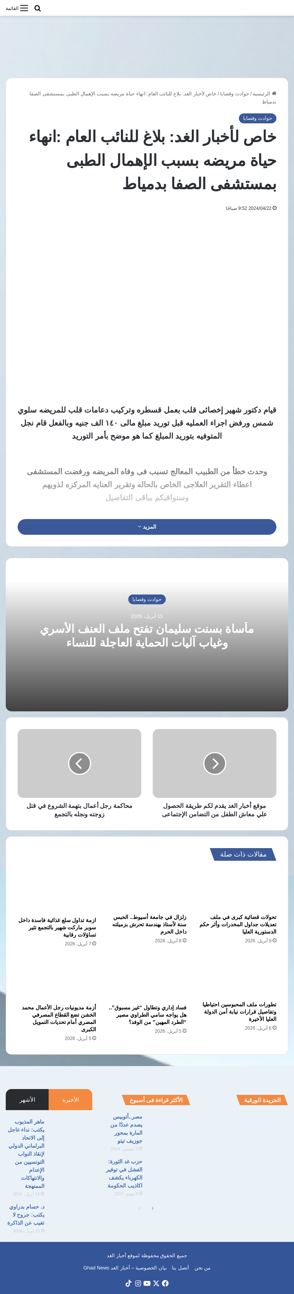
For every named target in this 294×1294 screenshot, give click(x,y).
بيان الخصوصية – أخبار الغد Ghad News (125, 1268)
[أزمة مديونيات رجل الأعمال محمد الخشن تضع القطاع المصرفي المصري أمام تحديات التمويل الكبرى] (57, 978)
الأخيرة (70, 1099)
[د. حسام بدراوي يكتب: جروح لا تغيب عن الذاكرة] (71, 1217)
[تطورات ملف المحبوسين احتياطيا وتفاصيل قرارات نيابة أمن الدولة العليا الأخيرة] (237, 976)
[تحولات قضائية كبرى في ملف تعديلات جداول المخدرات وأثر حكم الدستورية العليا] (237, 889)
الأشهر (27, 1099)
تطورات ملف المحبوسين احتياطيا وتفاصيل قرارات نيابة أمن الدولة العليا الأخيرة (239, 1011)
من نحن (202, 1268)
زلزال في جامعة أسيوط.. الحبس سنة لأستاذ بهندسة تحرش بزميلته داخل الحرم (149, 924)
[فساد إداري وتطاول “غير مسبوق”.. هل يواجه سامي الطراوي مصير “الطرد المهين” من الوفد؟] (147, 978)
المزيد (147, 527)
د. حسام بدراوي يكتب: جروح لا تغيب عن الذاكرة (25, 1215)
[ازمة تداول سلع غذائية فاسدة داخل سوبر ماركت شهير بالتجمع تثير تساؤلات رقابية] (57, 890)
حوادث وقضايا (234, 94)
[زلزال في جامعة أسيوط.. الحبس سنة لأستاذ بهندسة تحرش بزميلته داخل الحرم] (147, 889)
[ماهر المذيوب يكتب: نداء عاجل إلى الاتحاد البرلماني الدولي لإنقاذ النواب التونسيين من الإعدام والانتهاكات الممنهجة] (71, 1132)
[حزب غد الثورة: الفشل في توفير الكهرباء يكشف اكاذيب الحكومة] (169, 1172)
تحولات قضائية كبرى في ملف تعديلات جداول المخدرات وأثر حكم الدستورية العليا (237, 924)
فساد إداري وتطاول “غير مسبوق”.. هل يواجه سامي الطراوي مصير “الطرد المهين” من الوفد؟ (147, 1014)
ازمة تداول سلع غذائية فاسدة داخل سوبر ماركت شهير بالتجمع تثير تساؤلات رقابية (57, 927)
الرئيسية (264, 94)
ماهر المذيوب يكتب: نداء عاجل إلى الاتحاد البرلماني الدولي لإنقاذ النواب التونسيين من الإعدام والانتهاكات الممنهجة (26, 1154)
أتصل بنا (180, 1268)
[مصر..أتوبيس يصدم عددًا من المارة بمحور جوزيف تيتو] (169, 1127)
